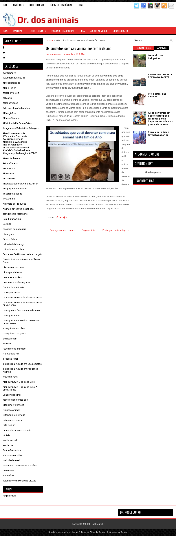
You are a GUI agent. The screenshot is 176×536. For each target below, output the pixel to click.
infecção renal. (10, 358)
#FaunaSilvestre (11, 118)
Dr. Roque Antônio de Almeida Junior (22, 297)
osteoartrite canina (13, 420)
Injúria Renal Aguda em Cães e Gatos (22, 364)
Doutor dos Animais (13, 287)
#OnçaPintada (10, 163)
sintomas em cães (12, 455)
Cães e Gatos (10, 239)
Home (5, 4)
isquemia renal (10, 376)
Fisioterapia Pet (11, 353)
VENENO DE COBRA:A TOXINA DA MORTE (160, 76)
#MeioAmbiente (11, 158)
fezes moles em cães (14, 348)
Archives (162, 48)
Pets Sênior (9, 425)
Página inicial (89, 230)
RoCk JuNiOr (97, 524)
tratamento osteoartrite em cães (20, 465)
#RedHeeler (9, 178)
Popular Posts (143, 48)
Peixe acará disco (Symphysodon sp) (158, 133)
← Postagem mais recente (61, 230)
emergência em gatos (14, 333)
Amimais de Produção (14, 203)
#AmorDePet (9, 72)
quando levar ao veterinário (17, 430)
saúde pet (8, 445)
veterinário (8, 475)
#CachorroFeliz (11, 92)
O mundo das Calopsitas (155, 57)
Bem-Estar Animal (12, 219)
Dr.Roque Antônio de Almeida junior (22, 310)
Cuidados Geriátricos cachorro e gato (23, 254)
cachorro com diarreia (14, 229)
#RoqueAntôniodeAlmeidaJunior (20, 183)
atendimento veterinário (15, 213)
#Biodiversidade (11, 82)
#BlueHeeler (9, 88)
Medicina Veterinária (13, 405)
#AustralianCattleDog (14, 77)
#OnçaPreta (9, 168)
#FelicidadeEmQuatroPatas (17, 123)
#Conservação (10, 103)
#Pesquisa (8, 173)
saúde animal (10, 440)
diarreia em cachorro (14, 267)
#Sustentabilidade (12, 193)
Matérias (19, 4)
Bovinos (7, 224)
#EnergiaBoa (9, 113)
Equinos (7, 343)
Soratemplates (153, 172)
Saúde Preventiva (12, 450)
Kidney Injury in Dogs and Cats (19, 381)
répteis (6, 435)
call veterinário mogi (13, 244)
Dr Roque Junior (11, 292)
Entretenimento (37, 4)
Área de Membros (98, 31)
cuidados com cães (13, 249)
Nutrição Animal (11, 410)
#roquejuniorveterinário (15, 188)
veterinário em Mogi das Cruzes (19, 480)
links (80, 4)
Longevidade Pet (12, 394)
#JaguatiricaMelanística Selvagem (21, 128)
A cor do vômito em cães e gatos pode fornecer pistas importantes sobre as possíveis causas (160, 118)
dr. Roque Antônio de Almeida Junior (87, 532)
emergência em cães (14, 328)
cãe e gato (8, 234)
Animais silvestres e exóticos (18, 209)
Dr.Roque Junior (11, 315)
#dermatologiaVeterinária (16, 108)
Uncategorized (120, 31)
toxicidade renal (11, 460)
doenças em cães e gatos (16, 282)
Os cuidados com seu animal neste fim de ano (78, 48)
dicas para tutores (12, 272)
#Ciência (7, 98)
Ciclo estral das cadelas (157, 95)
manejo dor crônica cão (15, 399)
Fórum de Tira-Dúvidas (61, 4)
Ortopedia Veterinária (14, 415)
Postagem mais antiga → (115, 230)
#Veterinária (9, 198)
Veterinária (8, 470)
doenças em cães (12, 277)
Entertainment (10, 338)
